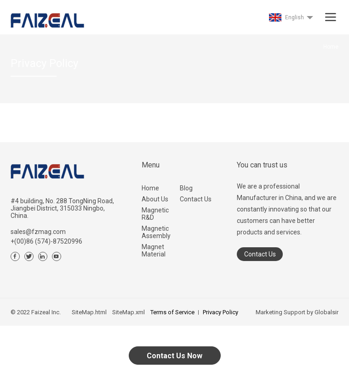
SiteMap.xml (128, 312)
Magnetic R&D (155, 213)
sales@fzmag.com (38, 231)
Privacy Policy (220, 312)
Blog (186, 188)
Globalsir (326, 312)
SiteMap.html (89, 312)
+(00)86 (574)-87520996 (46, 241)
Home (150, 188)
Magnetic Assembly (156, 232)
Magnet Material (154, 250)
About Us (155, 199)
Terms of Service (172, 312)
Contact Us (196, 199)
